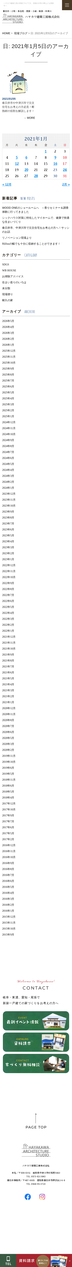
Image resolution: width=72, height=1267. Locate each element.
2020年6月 (8, 732)
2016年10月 (9, 857)
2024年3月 (8, 475)
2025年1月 (8, 416)
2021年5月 (8, 678)
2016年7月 (8, 875)
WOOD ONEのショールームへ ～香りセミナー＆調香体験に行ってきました (35, 209)
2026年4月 (8, 327)
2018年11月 (8, 779)
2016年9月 (8, 863)
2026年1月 (8, 344)
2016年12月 (9, 845)
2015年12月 (9, 916)
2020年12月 (9, 708)
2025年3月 (8, 404)
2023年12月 (9, 493)
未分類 (6, 288)
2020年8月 (8, 720)
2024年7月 (8, 452)
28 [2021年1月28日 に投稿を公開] (36, 176)
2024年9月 (8, 440)
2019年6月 (8, 767)
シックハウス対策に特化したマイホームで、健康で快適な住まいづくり (35, 219)
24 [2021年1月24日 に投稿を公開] (65, 170)
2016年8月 (8, 869)
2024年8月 (8, 446)
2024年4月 (8, 470)
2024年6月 (8, 458)
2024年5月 (8, 464)
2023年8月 (8, 517)
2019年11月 (8, 755)
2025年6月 (8, 386)
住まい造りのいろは (14, 282)
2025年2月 (8, 410)
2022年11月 (8, 571)
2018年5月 (8, 791)
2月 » (66, 184)
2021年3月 (8, 690)
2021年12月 (9, 636)
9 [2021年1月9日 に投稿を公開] (55, 157)
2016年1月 (8, 910)
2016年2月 (8, 904)
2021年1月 (8, 702)
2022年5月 (8, 607)
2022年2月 (8, 624)
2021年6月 (8, 672)
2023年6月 (8, 529)
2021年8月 (8, 660)
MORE (31, 117)
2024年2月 (8, 481)
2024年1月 (8, 487)
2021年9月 (8, 654)
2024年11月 (8, 428)
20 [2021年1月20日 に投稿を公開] (26, 170)
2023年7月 (8, 523)
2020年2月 (8, 750)
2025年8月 (8, 374)
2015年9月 (8, 934)
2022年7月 (8, 595)
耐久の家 (7, 300)
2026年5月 (8, 321)
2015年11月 (8, 922)
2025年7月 (8, 380)
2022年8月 (8, 589)
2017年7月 (8, 821)
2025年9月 (8, 368)
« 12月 (7, 184)
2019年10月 (9, 761)
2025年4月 (8, 398)
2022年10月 (9, 577)
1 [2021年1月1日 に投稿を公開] (46, 151)
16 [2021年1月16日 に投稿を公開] (55, 163)
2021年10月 (9, 648)
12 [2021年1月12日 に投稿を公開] (17, 163)
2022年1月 (8, 630)
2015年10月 (9, 928)
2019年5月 (8, 773)
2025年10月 (9, 362)
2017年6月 (8, 827)
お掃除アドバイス (13, 276)
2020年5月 (8, 738)
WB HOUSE (9, 270)
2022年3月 (8, 618)
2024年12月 (9, 422)
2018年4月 (8, 797)
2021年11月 (8, 642)
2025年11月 (8, 356)
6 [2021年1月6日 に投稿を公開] (26, 157)
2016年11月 (8, 851)
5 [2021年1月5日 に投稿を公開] (17, 157)
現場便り (7, 294)
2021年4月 (8, 684)
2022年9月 (8, 583)
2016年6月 (8, 881)
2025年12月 (9, 350)
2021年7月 (8, 666)
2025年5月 (8, 392)
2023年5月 (8, 535)
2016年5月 (8, 887)
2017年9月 (8, 815)
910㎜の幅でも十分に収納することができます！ (32, 243)
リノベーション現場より (17, 237)
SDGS (5, 264)
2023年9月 (8, 511)
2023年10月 (9, 505)
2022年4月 (8, 612)
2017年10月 (9, 809)
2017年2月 (8, 839)
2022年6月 (8, 601)
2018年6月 (8, 785)
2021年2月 (8, 696)
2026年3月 (8, 332)
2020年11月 (8, 714)
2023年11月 (8, 499)
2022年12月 (9, 565)
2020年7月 (8, 726)
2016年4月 (8, 892)
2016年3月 (8, 898)
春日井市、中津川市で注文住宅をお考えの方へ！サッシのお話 (35, 229)
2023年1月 (8, 559)
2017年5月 (8, 833)
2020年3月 (8, 744)
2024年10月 (9, 434)
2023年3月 (8, 547)
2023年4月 (8, 541)
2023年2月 (8, 553)
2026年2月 (8, 338)
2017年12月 (9, 803)
